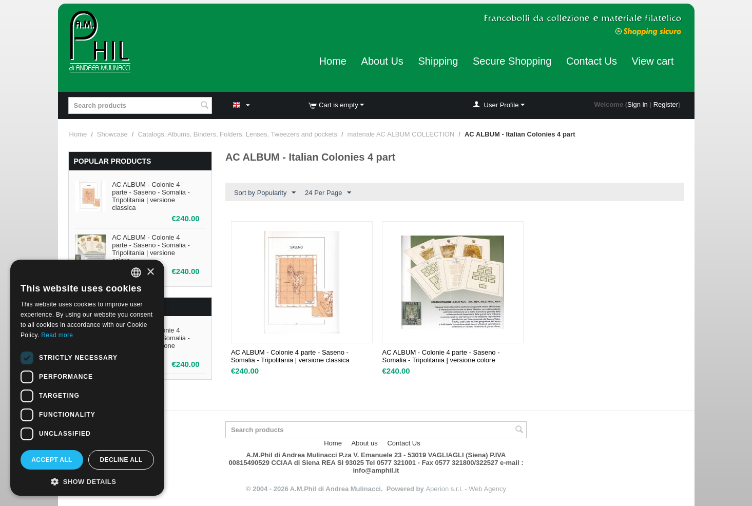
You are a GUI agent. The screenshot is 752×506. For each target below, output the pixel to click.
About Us (382, 61)
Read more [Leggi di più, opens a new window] (57, 335)
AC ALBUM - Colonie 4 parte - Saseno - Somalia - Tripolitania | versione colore (151, 248)
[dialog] (87, 378)
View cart (653, 61)
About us (365, 443)
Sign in (637, 104)
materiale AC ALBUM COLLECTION (401, 134)
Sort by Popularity (265, 193)
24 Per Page (328, 193)
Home (332, 61)
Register (665, 104)
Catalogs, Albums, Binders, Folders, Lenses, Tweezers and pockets (237, 134)
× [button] (150, 272)
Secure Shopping (512, 61)
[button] (87, 480)
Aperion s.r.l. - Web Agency (466, 489)
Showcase (112, 134)
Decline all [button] (121, 459)
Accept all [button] (51, 459)
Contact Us (591, 61)
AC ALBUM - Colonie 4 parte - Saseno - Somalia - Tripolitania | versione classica (151, 196)
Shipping (438, 61)
